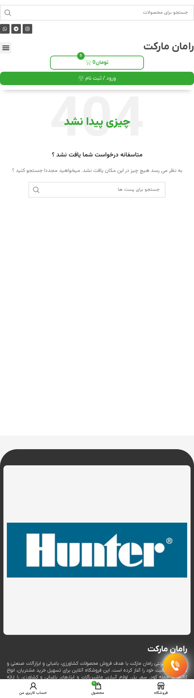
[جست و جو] (97, 13)
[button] (5, 48)
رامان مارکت (168, 47)
